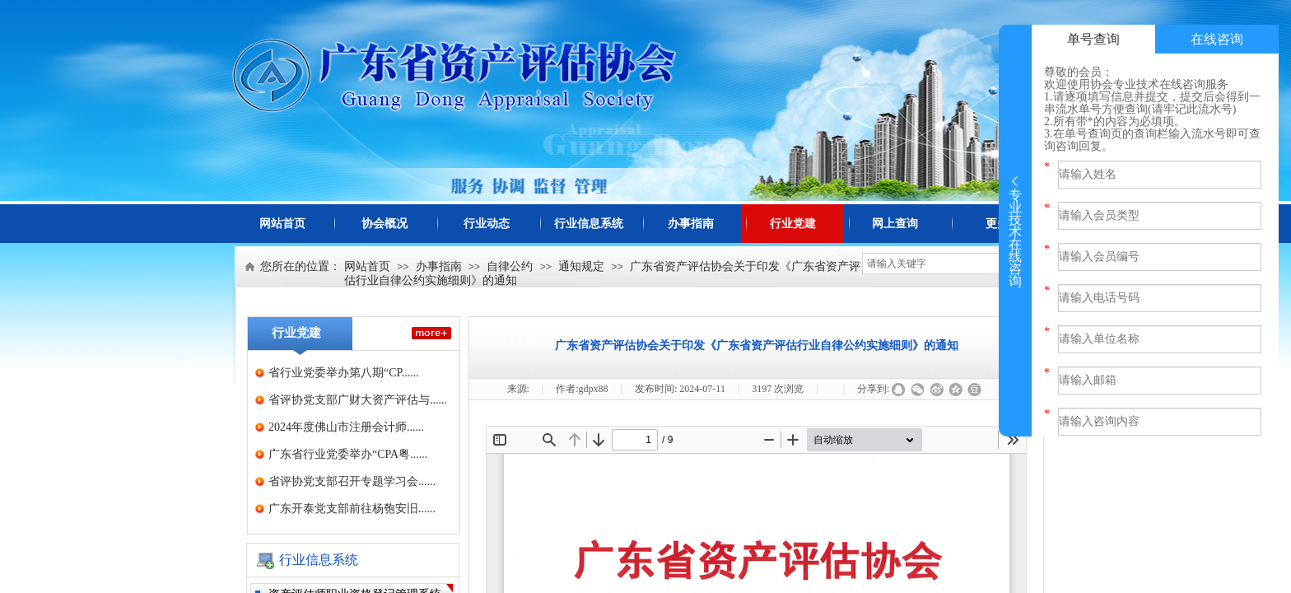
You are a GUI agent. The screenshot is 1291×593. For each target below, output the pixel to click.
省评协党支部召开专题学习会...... (352, 481)
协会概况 (384, 223)
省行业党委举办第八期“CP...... (343, 373)
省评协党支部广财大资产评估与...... (357, 400)
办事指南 (691, 223)
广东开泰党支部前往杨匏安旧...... (352, 508)
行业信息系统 (588, 223)
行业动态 (487, 223)
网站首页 (282, 223)
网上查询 (895, 223)
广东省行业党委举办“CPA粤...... (347, 454)
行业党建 (793, 223)
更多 (997, 223)
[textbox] (934, 263)
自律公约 (510, 266)
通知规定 (581, 266)
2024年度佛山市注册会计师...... (346, 427)
